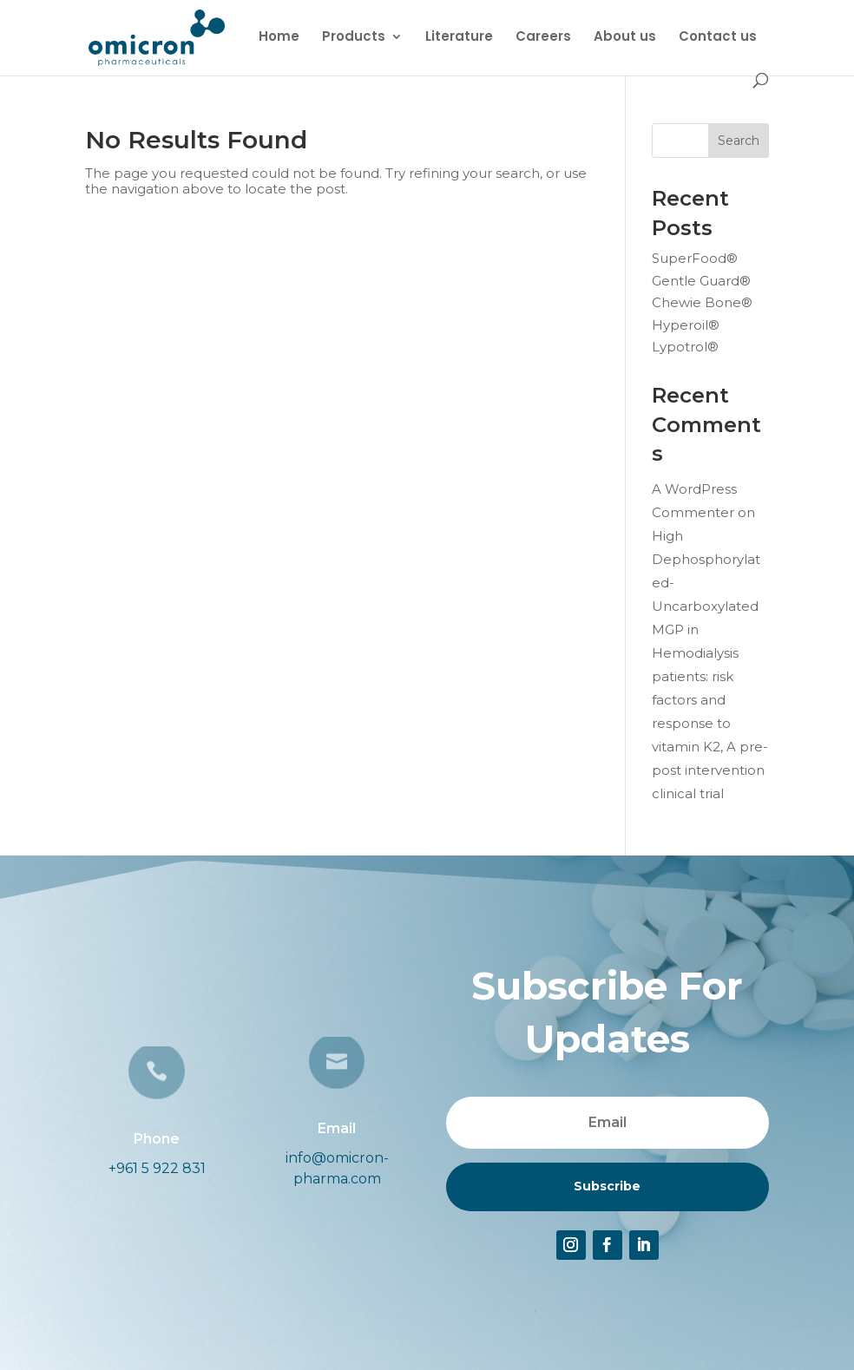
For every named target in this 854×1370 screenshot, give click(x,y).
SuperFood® (695, 258)
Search (738, 140)
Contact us (718, 37)
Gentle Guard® (701, 280)
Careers (543, 37)
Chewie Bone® (702, 302)
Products (353, 37)
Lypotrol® (685, 346)
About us (625, 37)
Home (279, 37)
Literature (459, 37)
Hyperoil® (685, 325)
